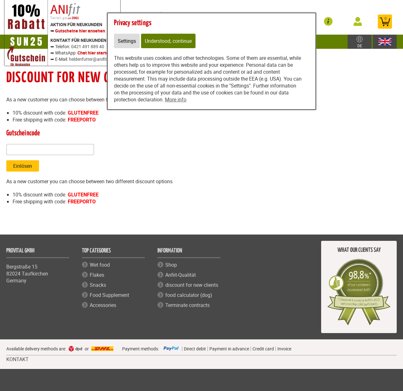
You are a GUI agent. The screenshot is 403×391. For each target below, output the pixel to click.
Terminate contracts (187, 305)
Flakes (97, 274)
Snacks (98, 284)
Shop (171, 264)
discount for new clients (191, 284)
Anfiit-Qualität (180, 274)
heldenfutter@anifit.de (91, 59)
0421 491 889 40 (87, 46)
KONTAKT (17, 359)
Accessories (103, 305)
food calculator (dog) (188, 295)
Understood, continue (168, 40)
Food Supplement (109, 295)
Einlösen (22, 165)
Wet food (100, 264)
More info (175, 99)
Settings (127, 40)
